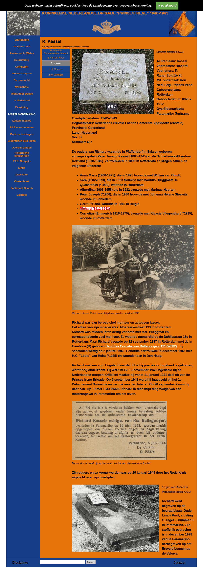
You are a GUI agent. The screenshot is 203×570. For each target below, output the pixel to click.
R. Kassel (56, 63)
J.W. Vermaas (56, 75)
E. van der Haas (55, 57)
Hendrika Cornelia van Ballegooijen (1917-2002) (141, 346)
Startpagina (21, 39)
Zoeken (90, 562)
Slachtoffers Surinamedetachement (56, 52)
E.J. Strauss (56, 69)
